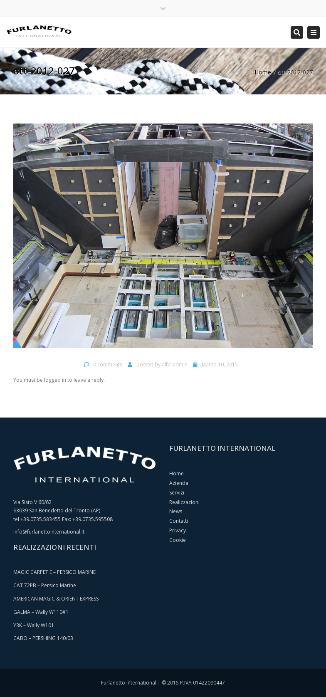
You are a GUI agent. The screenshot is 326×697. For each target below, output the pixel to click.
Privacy (177, 530)
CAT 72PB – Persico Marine (44, 585)
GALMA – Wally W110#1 (41, 611)
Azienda (178, 483)
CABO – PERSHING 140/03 (43, 638)
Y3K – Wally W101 (33, 625)
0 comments (107, 364)
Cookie (177, 540)
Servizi (176, 492)
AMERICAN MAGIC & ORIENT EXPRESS (56, 598)
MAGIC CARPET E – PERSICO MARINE (54, 572)
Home (262, 72)
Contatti (178, 520)
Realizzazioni (184, 502)
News (175, 511)
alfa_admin (175, 364)
